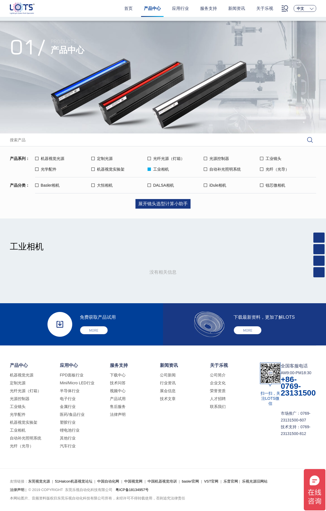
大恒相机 (102, 185)
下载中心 (118, 375)
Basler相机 (47, 185)
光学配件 (45, 169)
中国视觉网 (133, 481)
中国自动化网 (108, 481)
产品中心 (152, 8)
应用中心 (69, 365)
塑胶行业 (68, 422)
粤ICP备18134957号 (132, 490)
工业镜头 (270, 158)
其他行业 (68, 438)
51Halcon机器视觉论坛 (73, 481)
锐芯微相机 (272, 185)
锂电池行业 (70, 430)
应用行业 (180, 8)
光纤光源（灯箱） (166, 158)
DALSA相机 (161, 185)
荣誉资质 (218, 391)
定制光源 (102, 158)
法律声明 (118, 414)
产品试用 (118, 398)
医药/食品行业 (72, 414)
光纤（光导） (274, 169)
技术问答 (118, 383)
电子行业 (68, 398)
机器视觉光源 (49, 158)
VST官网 (211, 481)
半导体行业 (70, 391)
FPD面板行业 (71, 375)
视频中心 (118, 391)
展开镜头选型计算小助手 (163, 203)
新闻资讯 (236, 8)
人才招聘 (218, 398)
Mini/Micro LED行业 (77, 383)
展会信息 (168, 391)
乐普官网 (230, 481)
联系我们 (218, 406)
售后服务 (118, 406)
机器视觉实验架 (107, 169)
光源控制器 (216, 158)
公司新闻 (168, 375)
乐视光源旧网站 (255, 481)
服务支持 (208, 8)
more (93, 330)
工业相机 (158, 169)
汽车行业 (68, 446)
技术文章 (168, 398)
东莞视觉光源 (39, 481)
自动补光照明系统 (222, 169)
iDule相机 (215, 185)
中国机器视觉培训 (162, 481)
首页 (128, 8)
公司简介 (218, 375)
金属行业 (68, 406)
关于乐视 (264, 8)
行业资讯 (168, 383)
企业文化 (218, 383)
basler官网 (190, 481)
